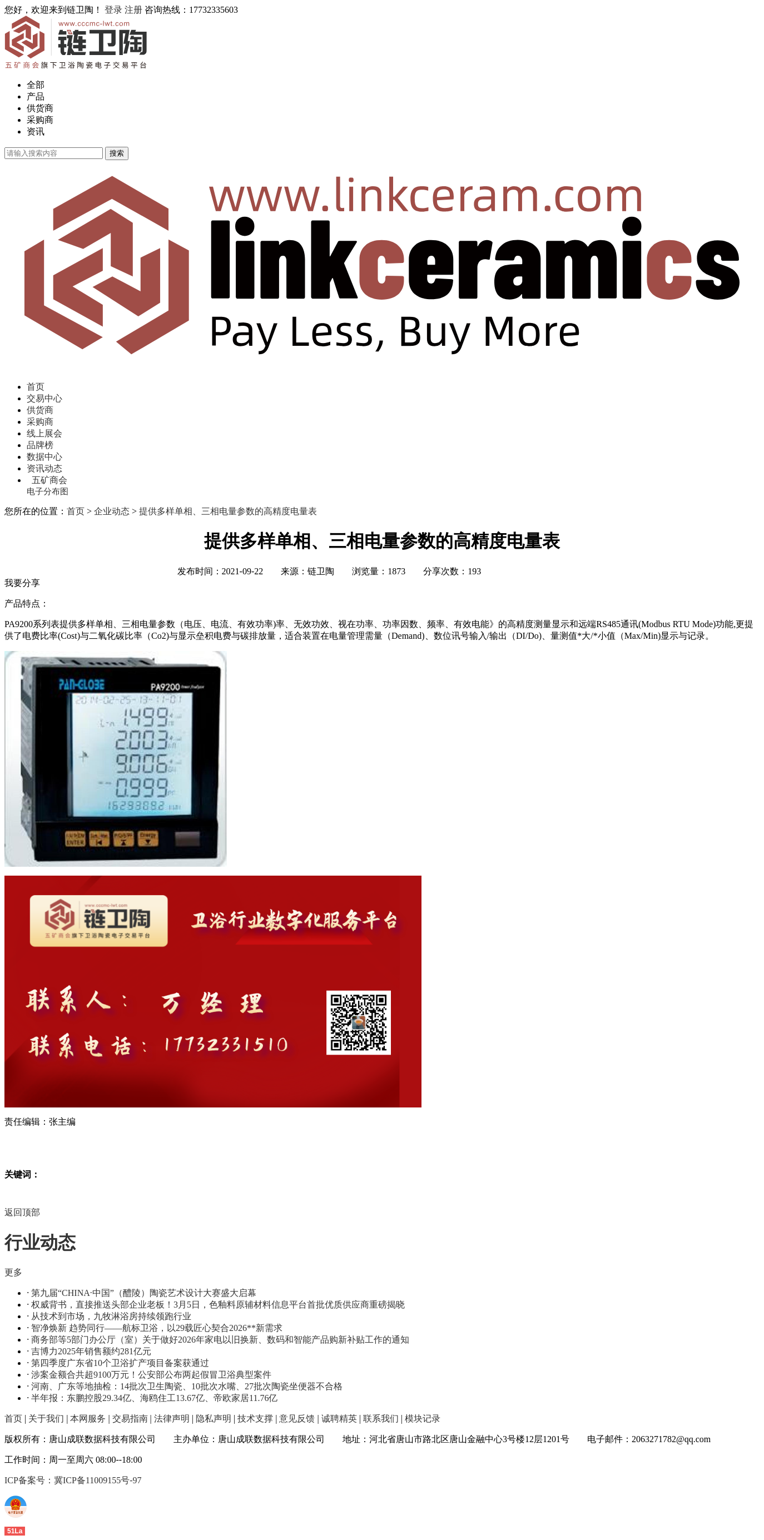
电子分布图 (47, 491)
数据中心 (44, 456)
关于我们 (46, 1418)
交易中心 (44, 398)
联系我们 (381, 1418)
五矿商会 (49, 480)
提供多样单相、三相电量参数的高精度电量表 (228, 511)
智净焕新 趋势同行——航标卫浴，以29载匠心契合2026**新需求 (156, 1328)
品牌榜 (40, 445)
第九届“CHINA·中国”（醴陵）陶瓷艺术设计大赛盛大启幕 (143, 1293)
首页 (35, 386)
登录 (113, 9)
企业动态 (112, 511)
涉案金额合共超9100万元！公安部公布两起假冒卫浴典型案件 (151, 1374)
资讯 (35, 131)
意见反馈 (297, 1418)
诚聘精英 (339, 1418)
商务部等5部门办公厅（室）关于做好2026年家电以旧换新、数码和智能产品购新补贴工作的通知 (220, 1339)
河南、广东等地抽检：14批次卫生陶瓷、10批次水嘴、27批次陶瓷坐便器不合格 (187, 1386)
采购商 (40, 120)
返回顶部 (22, 1212)
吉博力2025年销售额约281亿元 (91, 1351)
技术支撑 (255, 1418)
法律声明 (172, 1418)
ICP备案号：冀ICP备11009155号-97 (73, 1480)
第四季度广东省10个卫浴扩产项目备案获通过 (120, 1363)
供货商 (40, 108)
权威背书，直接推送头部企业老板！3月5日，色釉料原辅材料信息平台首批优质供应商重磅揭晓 (218, 1304)
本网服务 (88, 1418)
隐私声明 (213, 1418)
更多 (13, 1272)
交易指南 (130, 1418)
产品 (35, 96)
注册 (133, 9)
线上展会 (44, 433)
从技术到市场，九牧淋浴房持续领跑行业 (111, 1316)
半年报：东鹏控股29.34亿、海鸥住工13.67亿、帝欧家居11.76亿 (154, 1398)
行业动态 (40, 1243)
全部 (35, 85)
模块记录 (422, 1418)
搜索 (117, 153)
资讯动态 (44, 468)
